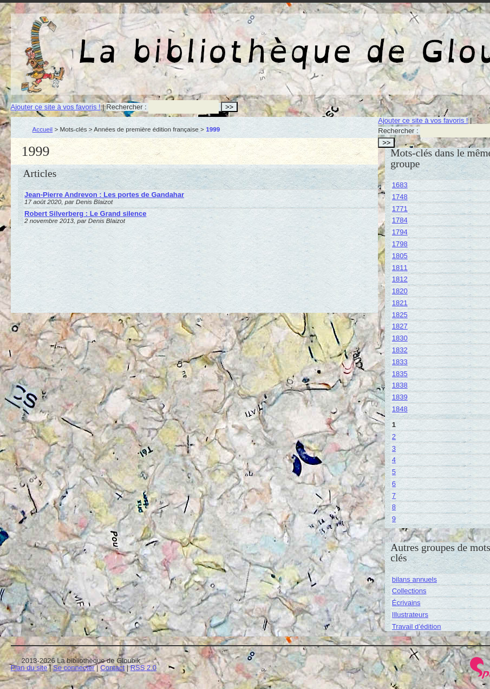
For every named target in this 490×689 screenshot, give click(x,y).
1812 (400, 279)
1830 (400, 338)
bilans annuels (414, 579)
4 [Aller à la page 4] (394, 460)
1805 (400, 256)
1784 (400, 220)
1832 (400, 350)
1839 (400, 397)
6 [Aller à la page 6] (394, 484)
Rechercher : (126, 107)
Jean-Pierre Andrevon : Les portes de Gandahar (104, 195)
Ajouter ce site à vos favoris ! (56, 107)
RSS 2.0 (143, 668)
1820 (400, 291)
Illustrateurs (410, 615)
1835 (400, 374)
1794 (400, 232)
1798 (400, 244)
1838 (400, 385)
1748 (400, 197)
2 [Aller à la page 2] (394, 436)
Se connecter (74, 668)
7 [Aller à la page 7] (394, 495)
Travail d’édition (416, 626)
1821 (400, 303)
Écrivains (406, 603)
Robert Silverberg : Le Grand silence (85, 213)
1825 (400, 315)
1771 (400, 209)
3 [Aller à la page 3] (394, 448)
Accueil (42, 129)
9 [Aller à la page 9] (394, 519)
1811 (400, 268)
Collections (409, 591)
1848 (400, 409)
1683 (400, 185)
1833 (400, 362)
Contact (112, 668)
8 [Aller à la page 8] (394, 507)
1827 (400, 326)
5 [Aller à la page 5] (394, 472)
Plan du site (29, 668)
